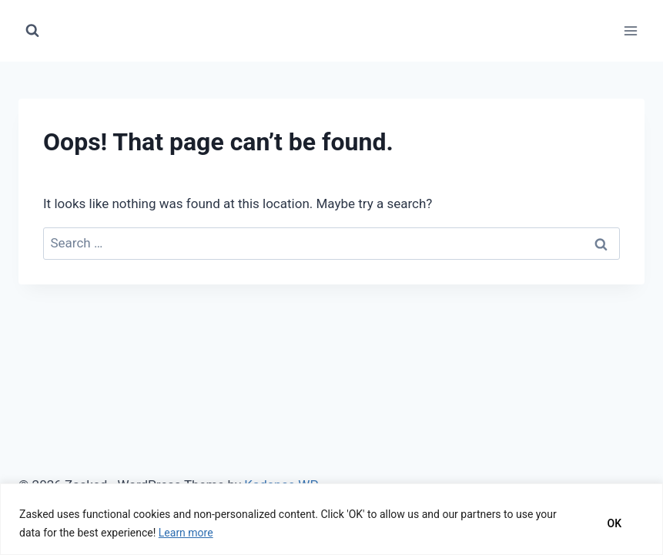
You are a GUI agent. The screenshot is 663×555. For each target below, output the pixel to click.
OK (615, 523)
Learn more (186, 532)
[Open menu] (630, 30)
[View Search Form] (32, 31)
